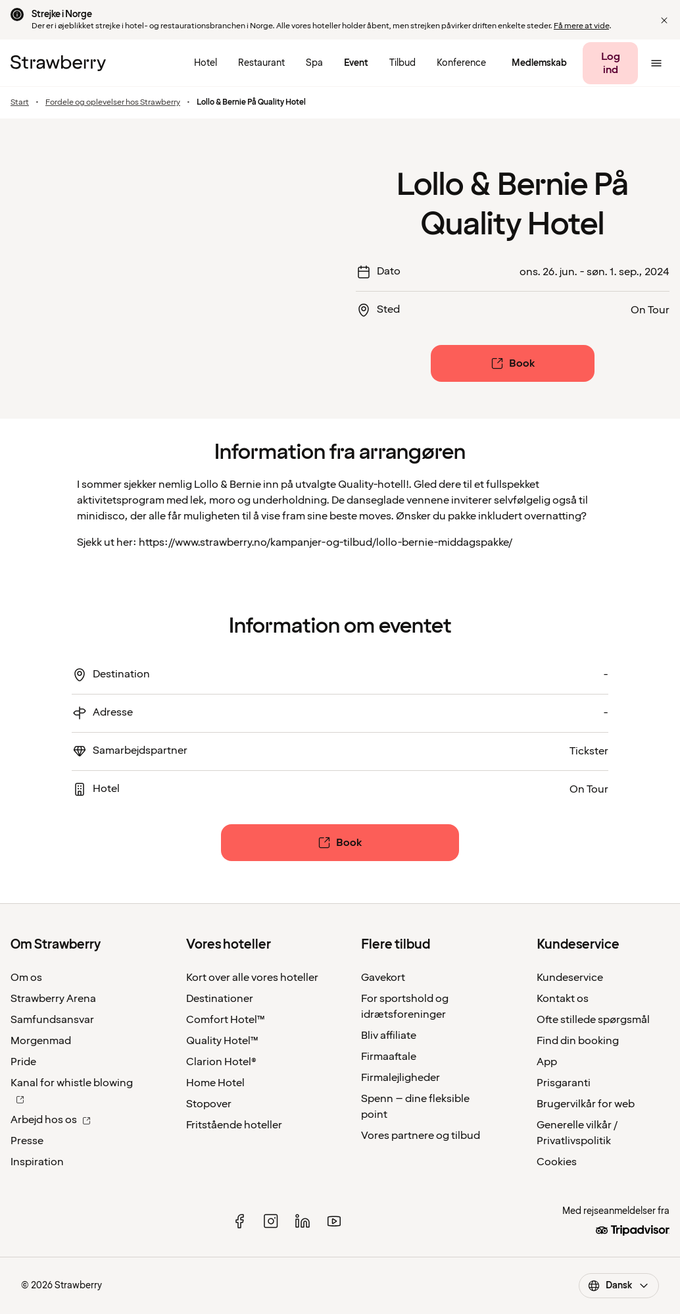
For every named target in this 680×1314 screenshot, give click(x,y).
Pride (23, 1062)
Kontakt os (563, 998)
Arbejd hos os (51, 1120)
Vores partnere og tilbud (420, 1135)
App (547, 1062)
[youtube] (334, 1221)
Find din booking (578, 1041)
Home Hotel (215, 1083)
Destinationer (219, 998)
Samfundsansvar (52, 1019)
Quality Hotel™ (222, 1041)
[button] (664, 20)
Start (20, 102)
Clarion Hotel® (221, 1062)
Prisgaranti (564, 1083)
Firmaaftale (388, 1056)
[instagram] (271, 1221)
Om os (26, 977)
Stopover (208, 1104)
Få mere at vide (581, 26)
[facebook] (239, 1221)
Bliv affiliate (388, 1035)
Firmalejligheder (400, 1077)
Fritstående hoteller (234, 1125)
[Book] (512, 363)
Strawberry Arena (53, 998)
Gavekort (383, 977)
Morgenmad (41, 1041)
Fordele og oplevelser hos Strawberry (112, 102)
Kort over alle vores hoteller (252, 977)
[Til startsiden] (58, 63)
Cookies (557, 1162)
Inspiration (37, 1162)
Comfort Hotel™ (225, 1019)
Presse (27, 1141)
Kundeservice (570, 977)
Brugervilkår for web (586, 1104)
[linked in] (302, 1221)
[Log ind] (610, 63)
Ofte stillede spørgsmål (593, 1019)
